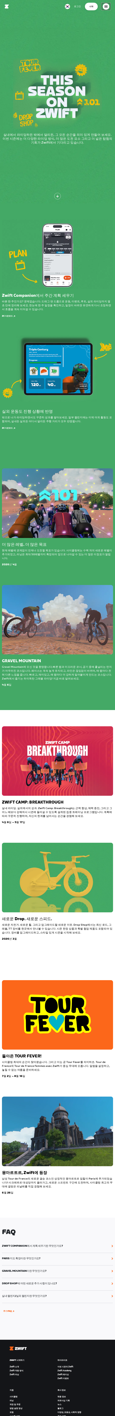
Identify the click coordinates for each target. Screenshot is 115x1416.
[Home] (7, 6)
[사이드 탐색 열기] (106, 6)
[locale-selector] (67, 6)
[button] (57, 1246)
